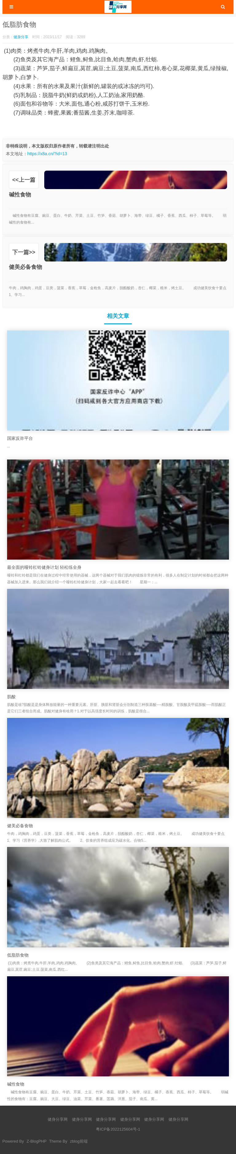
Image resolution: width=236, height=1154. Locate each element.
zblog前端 (79, 1141)
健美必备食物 (20, 825)
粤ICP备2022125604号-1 (118, 1129)
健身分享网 (58, 1119)
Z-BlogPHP (36, 1141)
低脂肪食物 (18, 955)
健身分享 (21, 37)
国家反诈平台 (20, 438)
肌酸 (11, 696)
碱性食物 (15, 1084)
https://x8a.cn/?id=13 (47, 153)
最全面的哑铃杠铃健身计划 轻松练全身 (44, 567)
